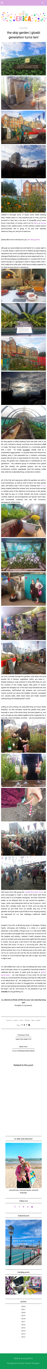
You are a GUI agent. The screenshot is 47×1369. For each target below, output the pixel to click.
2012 (23, 1337)
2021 (23, 1309)
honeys (43, 486)
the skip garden (34, 240)
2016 (23, 1325)
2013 (23, 1334)
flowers (27, 1020)
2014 (23, 1331)
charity (15, 1020)
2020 (23, 1312)
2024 (23, 1306)
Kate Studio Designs (29, 1363)
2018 (23, 1319)
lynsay (43, 223)
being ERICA (27, 1358)
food (32, 1020)
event (21, 1020)
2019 (23, 1315)
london (38, 1020)
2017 (23, 1322)
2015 (23, 1328)
